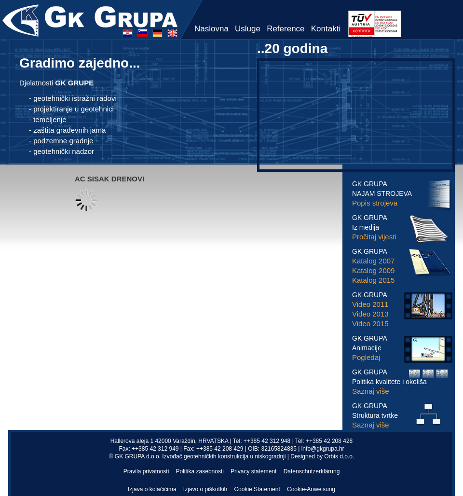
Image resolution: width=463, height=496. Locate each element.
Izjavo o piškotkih (205, 489)
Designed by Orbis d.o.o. (322, 456)
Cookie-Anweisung (311, 489)
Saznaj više (370, 391)
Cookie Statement (257, 489)
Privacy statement (253, 471)
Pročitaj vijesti (374, 237)
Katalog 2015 (373, 280)
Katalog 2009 (373, 270)
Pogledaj (366, 357)
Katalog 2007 (373, 261)
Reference (285, 28)
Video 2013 (370, 314)
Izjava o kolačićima (152, 489)
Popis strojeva (374, 203)
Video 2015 (370, 323)
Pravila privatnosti (146, 471)
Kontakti (325, 28)
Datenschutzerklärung (312, 471)
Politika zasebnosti (200, 471)
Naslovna (211, 28)
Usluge (247, 28)
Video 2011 (370, 304)
